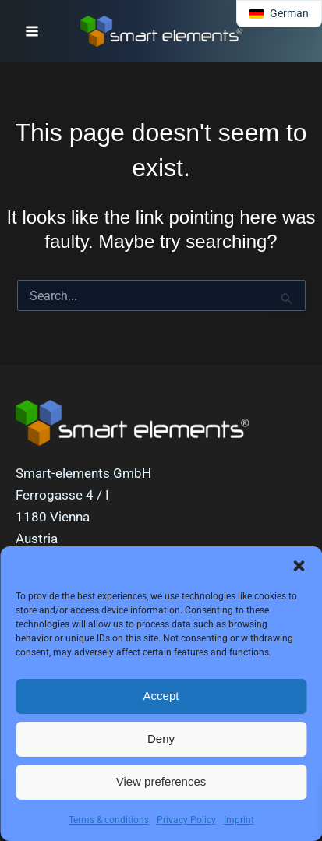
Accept (161, 695)
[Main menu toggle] (32, 31)
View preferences (161, 781)
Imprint (239, 819)
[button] (298, 566)
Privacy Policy (186, 819)
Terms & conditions (109, 819)
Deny (161, 738)
